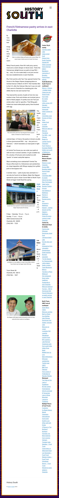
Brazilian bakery (46, 169)
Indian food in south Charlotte (45, 124)
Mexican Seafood (47, 286)
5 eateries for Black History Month (47, 410)
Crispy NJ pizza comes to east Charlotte (46, 218)
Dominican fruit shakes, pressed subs (47, 322)
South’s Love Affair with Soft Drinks (46, 423)
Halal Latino (45, 184)
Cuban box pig (46, 92)
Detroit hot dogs (47, 180)
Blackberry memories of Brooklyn (46, 73)
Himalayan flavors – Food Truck (46, 463)
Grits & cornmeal (47, 391)
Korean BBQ (45, 167)
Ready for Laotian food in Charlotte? (46, 141)
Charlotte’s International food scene (46, 417)
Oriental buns (46, 250)
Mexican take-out (47, 128)
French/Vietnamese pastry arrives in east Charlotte (47, 295)
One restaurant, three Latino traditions (46, 278)
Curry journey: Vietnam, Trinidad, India (46, 440)
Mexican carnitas (47, 312)
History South (11, 486)
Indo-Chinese (46, 318)
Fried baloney (46, 389)
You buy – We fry (47, 289)
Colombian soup (47, 116)
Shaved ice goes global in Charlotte (47, 470)
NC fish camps (46, 386)
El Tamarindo (46, 393)
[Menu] (50, 8)
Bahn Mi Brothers (47, 357)
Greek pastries (46, 252)
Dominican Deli (46, 291)
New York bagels (47, 182)
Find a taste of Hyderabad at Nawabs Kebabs (47, 374)
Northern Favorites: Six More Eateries (46, 434)
